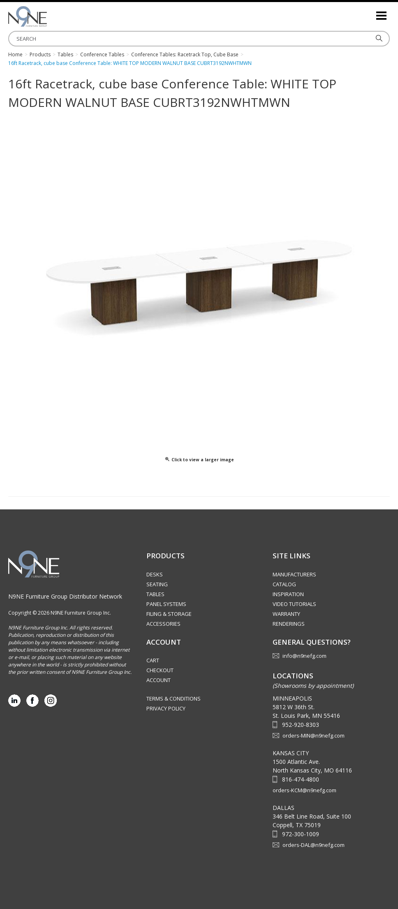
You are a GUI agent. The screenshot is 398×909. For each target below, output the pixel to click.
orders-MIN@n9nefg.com (313, 735)
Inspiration (288, 594)
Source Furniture (49, 16)
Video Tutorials (294, 604)
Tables (155, 594)
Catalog (284, 584)
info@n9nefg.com (304, 655)
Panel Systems (166, 604)
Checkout (160, 670)
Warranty (286, 614)
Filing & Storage (169, 614)
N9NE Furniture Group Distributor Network (65, 596)
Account (158, 680)
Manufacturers (294, 574)
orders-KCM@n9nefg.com (304, 790)
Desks (154, 574)
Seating (157, 584)
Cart (152, 660)
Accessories (163, 623)
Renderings (289, 623)
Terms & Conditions (173, 698)
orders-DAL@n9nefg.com (313, 845)
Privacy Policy (165, 708)
